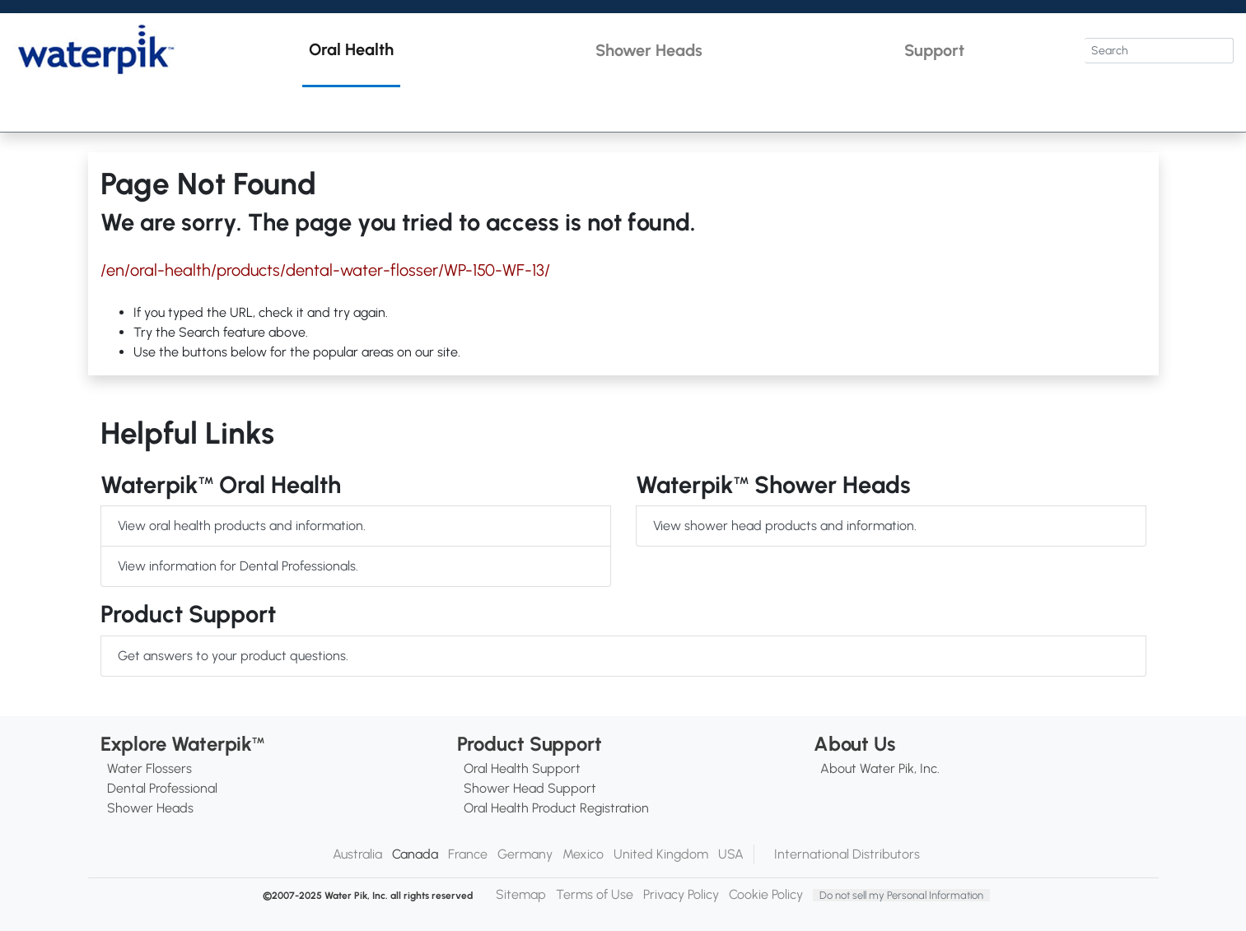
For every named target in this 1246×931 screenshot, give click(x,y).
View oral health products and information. (242, 525)
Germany (525, 854)
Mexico (583, 854)
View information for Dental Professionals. (238, 566)
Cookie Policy (766, 894)
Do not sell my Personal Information (901, 895)
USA (731, 854)
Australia (357, 854)
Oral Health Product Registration (556, 808)
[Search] (1159, 50)
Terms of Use (594, 894)
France (468, 854)
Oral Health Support (522, 768)
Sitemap (521, 894)
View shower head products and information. (785, 525)
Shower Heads (150, 808)
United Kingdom (661, 854)
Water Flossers (149, 768)
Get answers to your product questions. (233, 655)
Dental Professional (162, 788)
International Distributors (847, 854)
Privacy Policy (681, 894)
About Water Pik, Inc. (880, 768)
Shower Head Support (530, 788)
